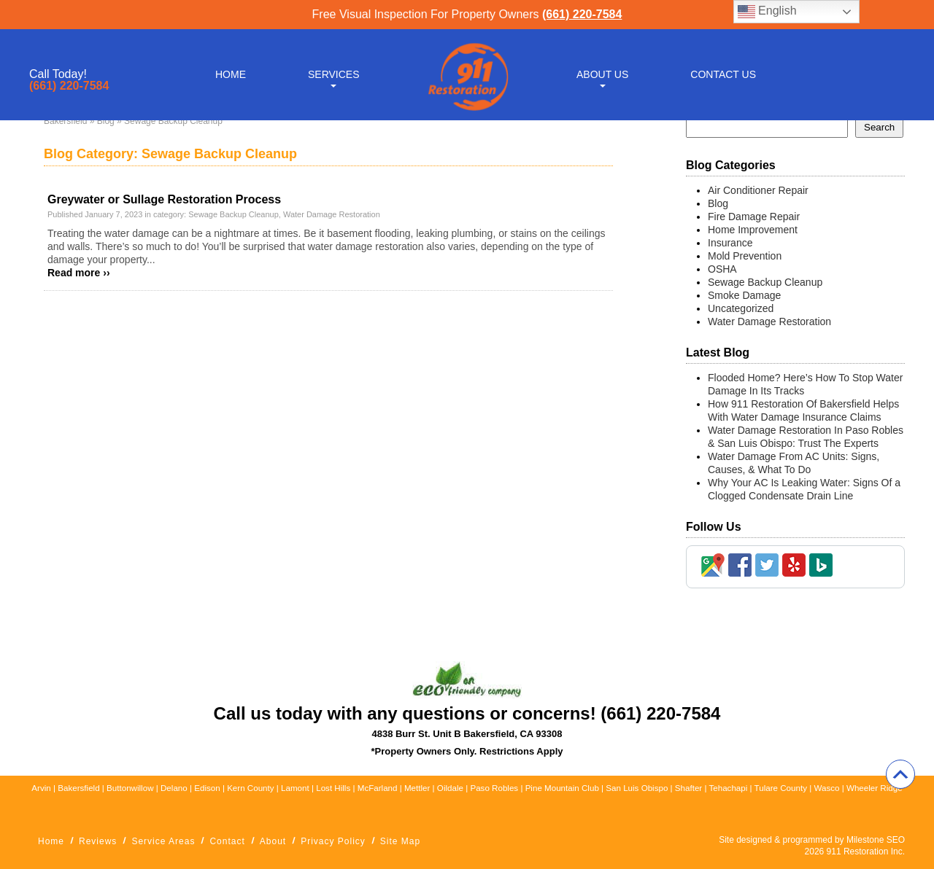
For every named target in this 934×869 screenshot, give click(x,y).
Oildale (450, 787)
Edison (207, 787)
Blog (106, 121)
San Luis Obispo (637, 787)
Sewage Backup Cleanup (233, 214)
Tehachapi (728, 787)
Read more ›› (78, 272)
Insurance (730, 243)
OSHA (722, 269)
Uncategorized (740, 308)
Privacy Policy (333, 841)
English (767, 11)
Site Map (400, 841)
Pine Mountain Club (562, 787)
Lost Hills (333, 787)
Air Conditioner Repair (758, 190)
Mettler (417, 787)
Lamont (295, 787)
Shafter (688, 787)
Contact (226, 841)
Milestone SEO (875, 840)
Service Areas (163, 841)
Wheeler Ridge (874, 787)
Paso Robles (494, 787)
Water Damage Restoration (331, 214)
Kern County (250, 787)
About (273, 841)
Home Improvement (753, 229)
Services (334, 74)
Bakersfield (65, 121)
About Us (602, 74)
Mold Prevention (744, 256)
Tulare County (780, 787)
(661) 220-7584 (582, 14)
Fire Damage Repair (754, 216)
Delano (174, 787)
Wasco (826, 787)
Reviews (98, 841)
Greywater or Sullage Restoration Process (164, 199)
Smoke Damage (744, 295)
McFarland (378, 787)
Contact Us (723, 74)
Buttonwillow (130, 787)
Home (230, 74)
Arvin (40, 787)
